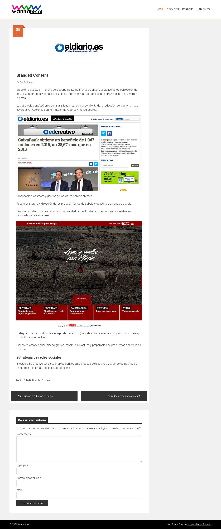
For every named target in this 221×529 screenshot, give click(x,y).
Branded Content (41, 380)
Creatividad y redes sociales (122, 396)
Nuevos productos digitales (35, 396)
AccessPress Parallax (200, 524)
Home (160, 9)
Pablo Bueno (26, 82)
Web (19, 490)
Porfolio (188, 9)
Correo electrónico (28, 478)
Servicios (173, 9)
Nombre (22, 466)
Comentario (23, 434)
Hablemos (203, 9)
